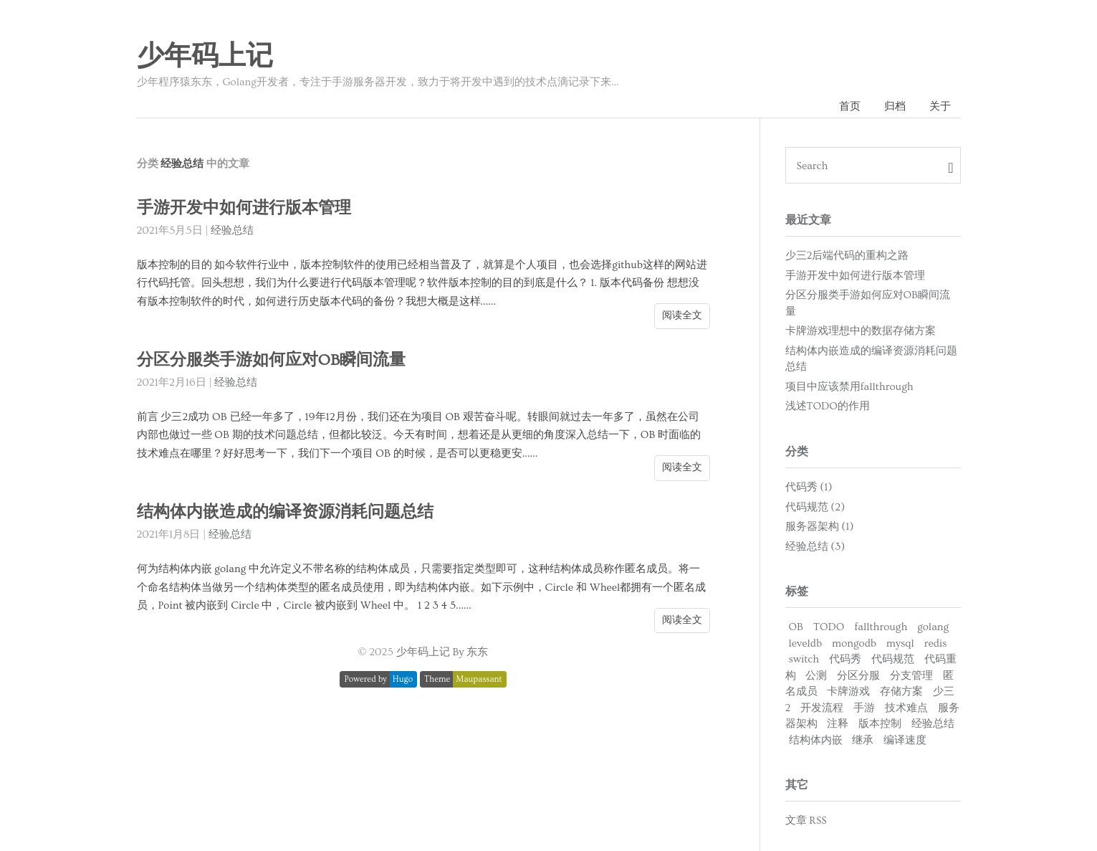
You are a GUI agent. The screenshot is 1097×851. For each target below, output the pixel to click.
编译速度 (904, 740)
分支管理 (911, 676)
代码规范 (892, 659)
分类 (796, 451)
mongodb (854, 643)
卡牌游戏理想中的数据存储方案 (860, 331)
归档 (895, 106)
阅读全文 (682, 315)
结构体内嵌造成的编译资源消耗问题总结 (285, 512)
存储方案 (901, 691)
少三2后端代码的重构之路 (847, 255)
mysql (900, 643)
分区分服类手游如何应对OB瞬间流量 (271, 360)
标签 (796, 591)
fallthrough (880, 627)
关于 (940, 106)
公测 (816, 676)
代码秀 (845, 659)
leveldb (806, 643)
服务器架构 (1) (819, 526)
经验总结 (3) (815, 547)
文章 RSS (806, 820)
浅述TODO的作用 (827, 406)
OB (796, 627)
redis (935, 643)
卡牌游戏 (848, 691)
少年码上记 (205, 57)
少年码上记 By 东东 (442, 652)
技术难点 (906, 708)
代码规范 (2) (815, 507)
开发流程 (821, 708)
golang (933, 627)
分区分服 (858, 676)
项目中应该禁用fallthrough (849, 387)
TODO (828, 627)
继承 (862, 740)
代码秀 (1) (809, 487)
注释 (837, 724)
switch (804, 659)
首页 (850, 106)
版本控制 (879, 724)
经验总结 (232, 230)
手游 (864, 708)
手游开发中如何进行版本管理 (244, 208)
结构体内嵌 (816, 740)
